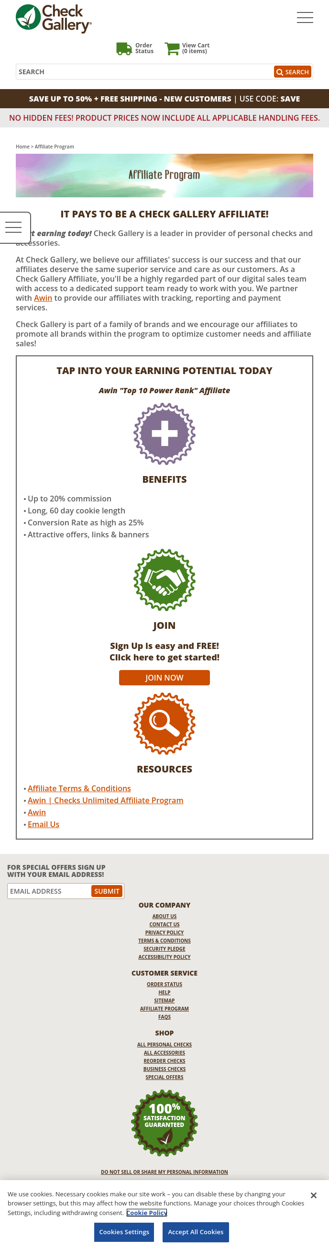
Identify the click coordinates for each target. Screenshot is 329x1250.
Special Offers (165, 1077)
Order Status (164, 984)
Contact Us (165, 924)
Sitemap (164, 1000)
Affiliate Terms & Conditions (79, 788)
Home (23, 146)
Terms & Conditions (164, 940)
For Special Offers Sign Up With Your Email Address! (56, 871)
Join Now (164, 677)
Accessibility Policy (165, 957)
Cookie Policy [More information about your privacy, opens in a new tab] (146, 1212)
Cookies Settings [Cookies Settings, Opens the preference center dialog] (124, 1231)
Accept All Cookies (195, 1231)
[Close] (313, 1195)
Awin (43, 298)
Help (164, 992)
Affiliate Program (164, 1008)
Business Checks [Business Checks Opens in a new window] (164, 1069)
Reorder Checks (164, 1061)
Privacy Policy (164, 932)
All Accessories (164, 1053)
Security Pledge (164, 949)
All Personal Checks (164, 1044)
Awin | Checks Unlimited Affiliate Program (106, 800)
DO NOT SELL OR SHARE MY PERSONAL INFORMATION (164, 1172)
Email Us (43, 824)
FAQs (164, 1017)
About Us (165, 916)
